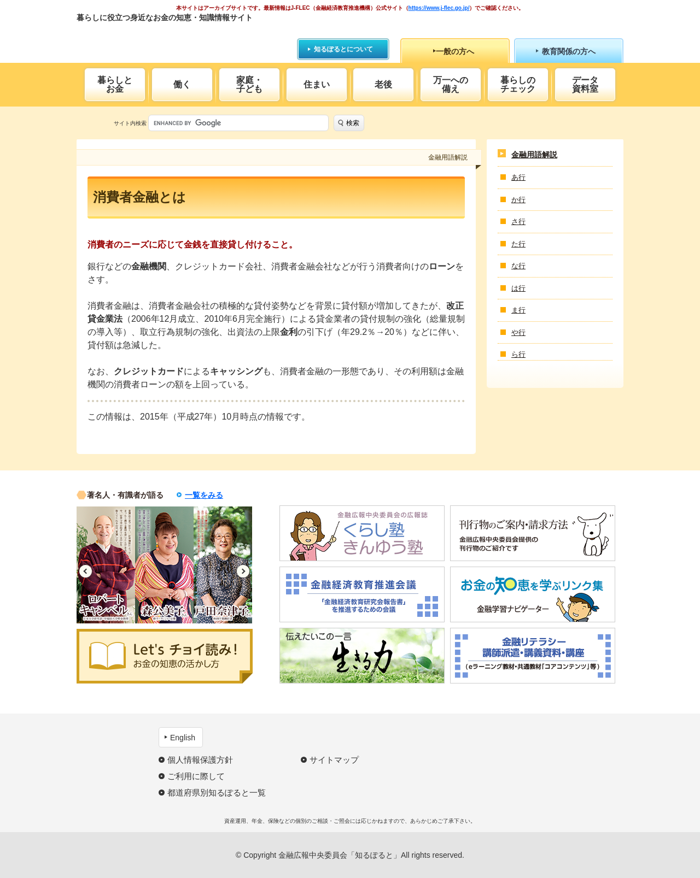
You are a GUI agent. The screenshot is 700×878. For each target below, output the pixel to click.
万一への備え (450, 84)
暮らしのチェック (517, 84)
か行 (518, 200)
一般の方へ (455, 51)
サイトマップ (334, 760)
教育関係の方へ (569, 51)
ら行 (518, 354)
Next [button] (243, 571)
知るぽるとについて (343, 49)
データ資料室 (585, 84)
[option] (106, 564)
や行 (518, 332)
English (182, 737)
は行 (518, 288)
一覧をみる (204, 495)
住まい (317, 84)
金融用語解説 (534, 154)
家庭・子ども (249, 84)
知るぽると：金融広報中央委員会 (177, 37)
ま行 (518, 310)
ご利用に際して (196, 776)
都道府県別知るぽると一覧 (216, 792)
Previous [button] (85, 571)
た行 (518, 244)
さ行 (518, 221)
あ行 (518, 177)
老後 (383, 84)
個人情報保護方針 (200, 760)
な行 (518, 266)
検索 (352, 123)
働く (182, 84)
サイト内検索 (130, 123)
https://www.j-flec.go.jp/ (439, 8)
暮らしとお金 (114, 84)
